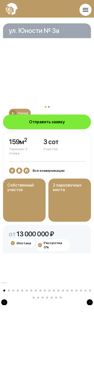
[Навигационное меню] (85, 10)
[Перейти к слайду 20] (90, 347)
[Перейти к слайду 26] (56, 354)
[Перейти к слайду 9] (40, 347)
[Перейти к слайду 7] (31, 347)
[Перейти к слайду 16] (72, 347)
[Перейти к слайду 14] (63, 347)
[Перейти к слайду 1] (4, 347)
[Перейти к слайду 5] (22, 347)
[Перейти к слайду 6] (27, 347)
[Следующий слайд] (90, 311)
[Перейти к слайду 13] (58, 347)
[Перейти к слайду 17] (76, 347)
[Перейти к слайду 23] (43, 354)
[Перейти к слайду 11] (49, 347)
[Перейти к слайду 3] (13, 347)
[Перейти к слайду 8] (36, 347)
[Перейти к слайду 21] (34, 354)
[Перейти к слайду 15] (67, 347)
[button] (47, 122)
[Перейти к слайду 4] (18, 347)
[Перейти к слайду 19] (85, 347)
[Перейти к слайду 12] (54, 347)
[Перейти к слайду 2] (9, 347)
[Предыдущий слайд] (4, 311)
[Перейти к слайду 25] (52, 354)
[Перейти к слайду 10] (45, 347)
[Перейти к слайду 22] (38, 354)
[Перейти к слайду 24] (47, 354)
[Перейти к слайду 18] (81, 347)
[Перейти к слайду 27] (61, 354)
